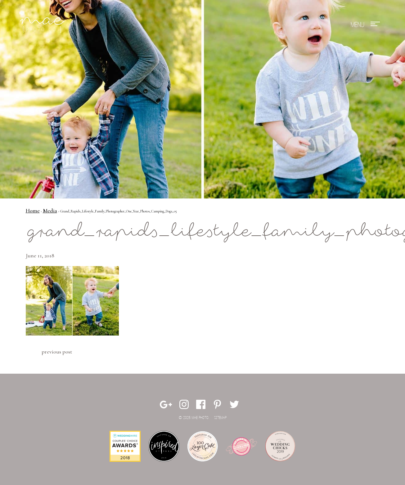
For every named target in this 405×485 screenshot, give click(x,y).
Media (50, 210)
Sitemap (220, 418)
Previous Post (57, 351)
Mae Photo (43, 25)
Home (33, 210)
